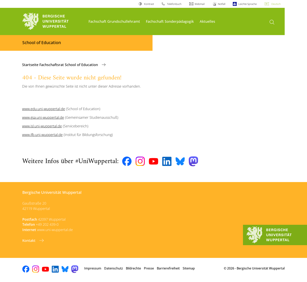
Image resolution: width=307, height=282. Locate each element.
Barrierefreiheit (168, 268)
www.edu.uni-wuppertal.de (43, 108)
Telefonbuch (174, 4)
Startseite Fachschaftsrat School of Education (60, 64)
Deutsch (276, 4)
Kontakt (29, 240)
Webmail (200, 4)
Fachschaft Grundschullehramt (114, 21)
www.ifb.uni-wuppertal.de (42, 134)
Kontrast (149, 4)
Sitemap (189, 268)
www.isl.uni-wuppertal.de (42, 126)
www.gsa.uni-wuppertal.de (43, 117)
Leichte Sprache (247, 4)
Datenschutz (113, 268)
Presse (149, 268)
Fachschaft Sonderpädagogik (170, 21)
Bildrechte (133, 268)
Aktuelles (207, 21)
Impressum (92, 268)
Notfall (221, 4)
